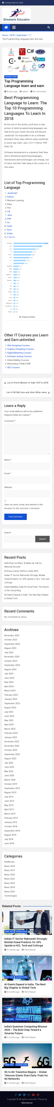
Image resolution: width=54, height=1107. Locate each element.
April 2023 (9, 724)
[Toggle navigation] (14, 27)
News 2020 (9, 874)
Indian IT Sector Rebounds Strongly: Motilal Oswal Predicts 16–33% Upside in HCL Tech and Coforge (26, 579)
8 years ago (11, 91)
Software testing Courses (19, 356)
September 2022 (12, 754)
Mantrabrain (27, 1103)
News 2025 (9, 891)
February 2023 (11, 733)
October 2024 (10, 661)
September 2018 (12, 830)
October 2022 (10, 750)
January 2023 (10, 737)
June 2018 (9, 843)
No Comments (39, 91)
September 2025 (12, 644)
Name (8, 460)
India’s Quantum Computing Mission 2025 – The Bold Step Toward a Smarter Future (25, 1030)
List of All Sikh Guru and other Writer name (26, 392)
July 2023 (8, 712)
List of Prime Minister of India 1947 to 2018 (27, 382)
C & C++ (11, 237)
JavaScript (12, 193)
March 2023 (9, 729)
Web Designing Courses (18, 345)
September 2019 (12, 788)
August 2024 (10, 669)
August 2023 (10, 707)
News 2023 (9, 883)
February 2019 (11, 818)
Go (8, 222)
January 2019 (10, 822)
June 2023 (9, 716)
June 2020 (9, 775)
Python (10, 197)
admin (24, 91)
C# (8, 211)
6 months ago (12, 950)
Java (9, 215)
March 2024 (9, 690)
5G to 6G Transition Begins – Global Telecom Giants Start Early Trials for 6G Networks (26, 1075)
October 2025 (10, 639)
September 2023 (12, 703)
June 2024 (9, 678)
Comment (9, 421)
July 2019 (8, 797)
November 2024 (11, 656)
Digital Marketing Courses (19, 352)
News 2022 (9, 879)
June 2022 (9, 767)
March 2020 (9, 780)
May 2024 (8, 682)
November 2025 (11, 635)
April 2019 (9, 809)
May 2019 (8, 805)
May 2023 (8, 720)
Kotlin (10, 233)
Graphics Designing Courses (20, 349)
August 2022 (10, 758)
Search (7, 532)
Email (7, 473)
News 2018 (9, 866)
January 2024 (10, 699)
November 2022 (11, 746)
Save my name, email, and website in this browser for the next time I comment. (23, 506)
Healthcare (9, 862)
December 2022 (11, 741)
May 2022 (8, 771)
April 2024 (9, 686)
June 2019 (9, 801)
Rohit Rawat (29, 950)
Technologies (11, 77)
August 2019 (10, 792)
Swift (9, 226)
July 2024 (8, 673)
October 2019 (10, 784)
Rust (9, 229)
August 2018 (10, 835)
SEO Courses (13, 367)
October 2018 (10, 826)
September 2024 (12, 665)
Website (8, 487)
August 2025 (10, 648)
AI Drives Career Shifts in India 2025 (21, 571)
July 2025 (8, 652)
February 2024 (11, 695)
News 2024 (9, 887)
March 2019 (9, 813)
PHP (9, 219)
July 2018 (8, 839)
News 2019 (9, 870)
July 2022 (8, 763)
